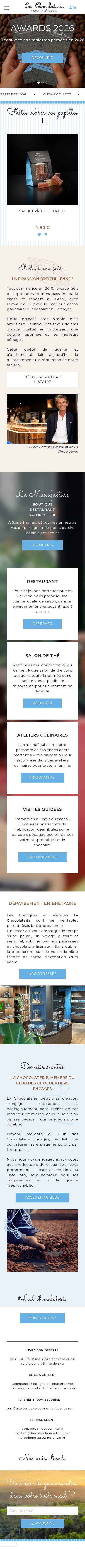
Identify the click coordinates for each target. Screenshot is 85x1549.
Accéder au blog (42, 1197)
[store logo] (44, 8)
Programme (42, 778)
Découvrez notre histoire (42, 379)
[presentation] (69, 187)
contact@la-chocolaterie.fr (37, 1433)
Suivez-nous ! (42, 1318)
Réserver (42, 624)
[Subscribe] (42, 1523)
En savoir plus (42, 857)
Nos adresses (42, 974)
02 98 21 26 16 (54, 1437)
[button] (38, 82)
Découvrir (42, 58)
